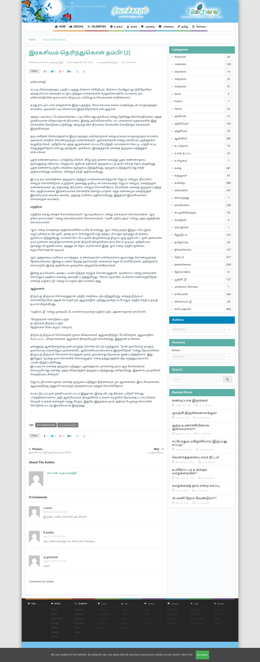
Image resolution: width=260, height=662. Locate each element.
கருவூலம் (180, 175)
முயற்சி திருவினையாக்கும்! (194, 413)
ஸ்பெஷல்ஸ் (182, 309)
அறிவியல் (181, 123)
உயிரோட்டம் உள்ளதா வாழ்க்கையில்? (189, 471)
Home (60, 27)
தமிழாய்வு (181, 242)
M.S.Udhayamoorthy (46, 425)
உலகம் (116, 27)
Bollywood (180, 57)
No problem (202, 654)
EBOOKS (76, 27)
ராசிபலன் (181, 294)
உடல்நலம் (181, 146)
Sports (178, 109)
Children (55, 623)
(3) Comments (129, 62)
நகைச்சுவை (182, 264)
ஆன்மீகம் (180, 138)
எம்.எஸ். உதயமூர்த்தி (51, 62)
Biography (55, 632)
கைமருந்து (181, 198)
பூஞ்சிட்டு (180, 279)
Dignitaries (180, 71)
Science (54, 637)
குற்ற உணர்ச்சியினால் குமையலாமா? (190, 427)
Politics (178, 101)
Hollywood (180, 79)
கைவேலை (181, 205)
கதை (178, 168)
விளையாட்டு (183, 301)
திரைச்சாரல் (182, 249)
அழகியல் (180, 131)
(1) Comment (205, 405)
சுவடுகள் (180, 220)
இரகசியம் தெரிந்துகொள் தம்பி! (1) (62, 450)
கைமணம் (181, 190)
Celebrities (96, 27)
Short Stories (57, 618)
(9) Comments (203, 503)
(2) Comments (206, 450)
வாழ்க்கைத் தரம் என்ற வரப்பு (196, 486)
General (54, 628)
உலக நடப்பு (182, 153)
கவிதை (179, 183)
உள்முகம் (180, 160)
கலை (132, 27)
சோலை (198, 27)
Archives (176, 350)
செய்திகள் (181, 227)
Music (177, 94)
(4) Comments (203, 418)
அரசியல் (180, 116)
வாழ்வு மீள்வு (130, 450)
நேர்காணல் (182, 272)
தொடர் (179, 257)
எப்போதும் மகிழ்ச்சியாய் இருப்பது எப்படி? (199, 443)
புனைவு (148, 27)
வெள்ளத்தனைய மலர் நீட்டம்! (195, 457)
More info (187, 654)
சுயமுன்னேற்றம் (54, 39)
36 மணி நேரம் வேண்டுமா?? (194, 498)
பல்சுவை (166, 27)
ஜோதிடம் (180, 235)
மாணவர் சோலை (186, 287)
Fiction (54, 609)
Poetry (54, 614)
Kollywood (180, 86)
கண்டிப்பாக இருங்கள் (190, 400)
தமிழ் (183, 27)
